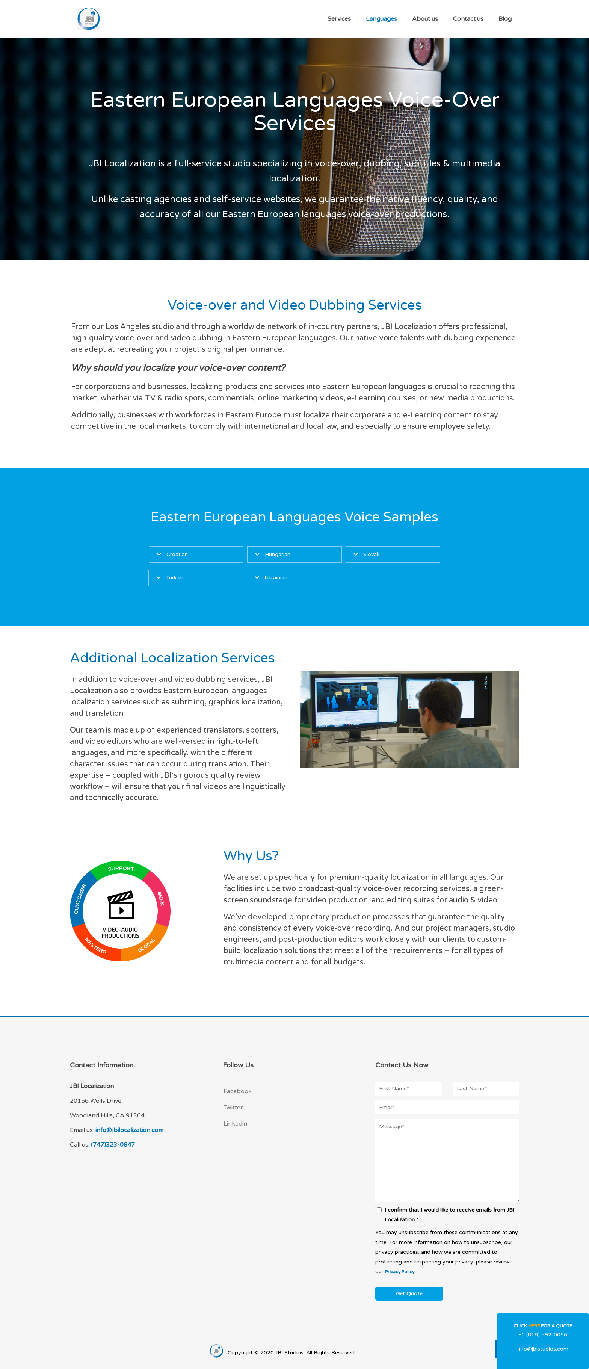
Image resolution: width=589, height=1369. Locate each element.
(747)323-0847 (113, 1144)
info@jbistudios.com (543, 1349)
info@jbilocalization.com (129, 1130)
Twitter (233, 1107)
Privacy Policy (399, 1271)
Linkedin (235, 1123)
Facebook (238, 1091)
